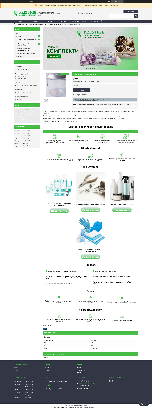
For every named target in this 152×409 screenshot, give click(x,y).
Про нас (49, 21)
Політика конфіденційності (90, 407)
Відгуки (63, 21)
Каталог (34, 21)
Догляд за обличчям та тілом (26, 53)
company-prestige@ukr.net (24, 74)
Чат (144, 404)
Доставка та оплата (79, 21)
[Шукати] (136, 16)
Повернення (81, 370)
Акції (20, 21)
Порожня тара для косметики (57, 24)
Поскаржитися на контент (75, 407)
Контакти (94, 21)
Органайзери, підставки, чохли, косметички (32, 24)
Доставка (81, 367)
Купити (81, 90)
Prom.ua (85, 405)
